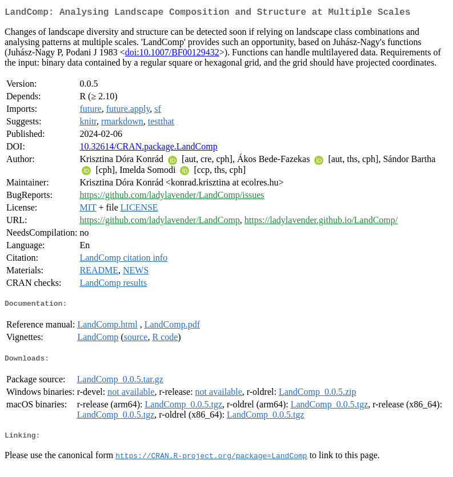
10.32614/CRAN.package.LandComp (148, 148)
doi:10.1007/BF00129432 (172, 54)
